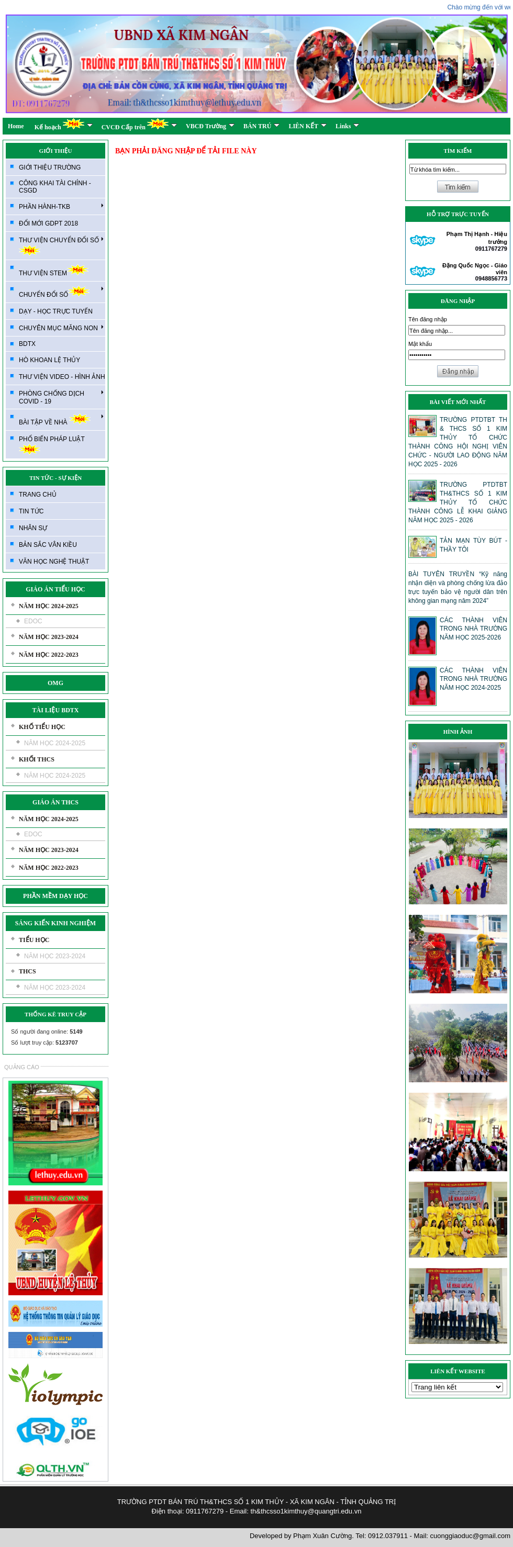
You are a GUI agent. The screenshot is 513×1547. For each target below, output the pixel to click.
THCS (27, 971)
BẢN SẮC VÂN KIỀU (48, 544)
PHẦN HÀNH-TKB (61, 206)
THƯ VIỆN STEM (53, 270)
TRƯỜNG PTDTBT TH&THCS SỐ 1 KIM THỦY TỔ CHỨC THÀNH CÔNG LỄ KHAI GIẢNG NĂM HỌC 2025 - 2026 (457, 502)
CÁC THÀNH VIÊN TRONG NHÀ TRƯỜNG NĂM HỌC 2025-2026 (473, 628)
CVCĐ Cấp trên (139, 124)
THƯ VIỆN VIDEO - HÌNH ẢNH (62, 376)
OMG (55, 683)
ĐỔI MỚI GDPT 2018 (48, 223)
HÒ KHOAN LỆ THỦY (49, 360)
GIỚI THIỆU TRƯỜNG (50, 167)
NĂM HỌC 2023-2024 (49, 637)
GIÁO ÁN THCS (55, 802)
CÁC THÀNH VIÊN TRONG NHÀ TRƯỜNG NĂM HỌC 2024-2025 (473, 679)
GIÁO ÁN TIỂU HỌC (55, 589)
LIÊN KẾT (307, 126)
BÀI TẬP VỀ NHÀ (61, 419)
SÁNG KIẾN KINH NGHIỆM (55, 923)
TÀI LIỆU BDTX (55, 710)
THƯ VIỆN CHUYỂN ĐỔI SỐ (61, 246)
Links (347, 126)
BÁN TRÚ (261, 126)
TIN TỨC (31, 511)
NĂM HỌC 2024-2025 (49, 606)
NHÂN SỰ (33, 528)
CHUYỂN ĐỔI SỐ (61, 291)
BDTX (27, 343)
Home (16, 126)
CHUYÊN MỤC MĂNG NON (61, 327)
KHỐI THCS (36, 759)
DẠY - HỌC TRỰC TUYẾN (56, 311)
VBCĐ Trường (210, 126)
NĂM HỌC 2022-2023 (49, 654)
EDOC (33, 621)
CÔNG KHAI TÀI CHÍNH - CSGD (55, 187)
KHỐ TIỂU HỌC (42, 727)
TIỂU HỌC (34, 940)
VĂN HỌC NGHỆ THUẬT (54, 561)
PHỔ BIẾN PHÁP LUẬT (52, 445)
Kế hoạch (64, 124)
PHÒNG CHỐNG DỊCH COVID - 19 (61, 397)
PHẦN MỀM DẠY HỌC (55, 896)
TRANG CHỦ (38, 494)
